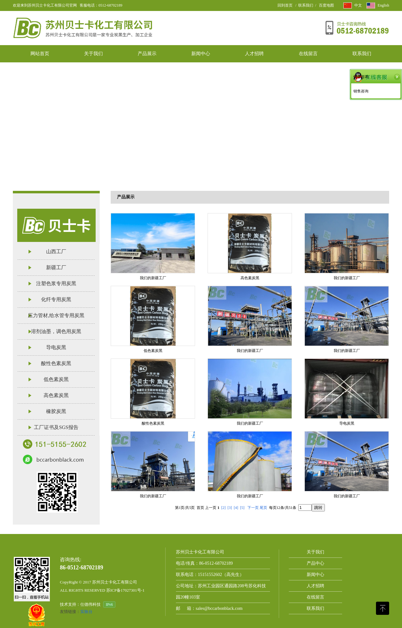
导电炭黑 (56, 347)
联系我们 (305, 5)
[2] (223, 507)
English (383, 5)
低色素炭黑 (56, 379)
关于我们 (315, 552)
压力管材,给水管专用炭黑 (56, 315)
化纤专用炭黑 (56, 299)
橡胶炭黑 (56, 411)
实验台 (86, 611)
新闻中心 (315, 574)
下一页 (253, 507)
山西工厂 (56, 251)
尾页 (263, 507)
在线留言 (315, 597)
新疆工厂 (56, 267)
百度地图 (326, 5)
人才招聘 (315, 586)
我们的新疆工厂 (153, 278)
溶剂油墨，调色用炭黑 (56, 331)
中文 (358, 5)
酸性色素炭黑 (56, 363)
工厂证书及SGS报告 (56, 427)
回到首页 (285, 5)
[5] (242, 507)
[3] (230, 507)
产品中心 (315, 563)
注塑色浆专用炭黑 (56, 283)
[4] (236, 507)
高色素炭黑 (56, 395)
